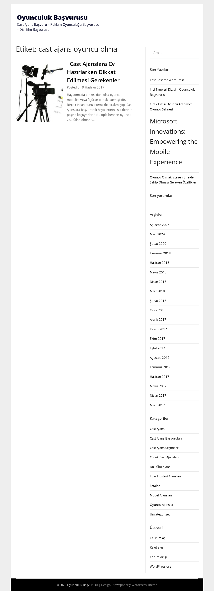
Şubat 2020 (158, 243)
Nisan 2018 (158, 281)
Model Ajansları (161, 495)
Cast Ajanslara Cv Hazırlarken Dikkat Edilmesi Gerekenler (94, 72)
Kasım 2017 (158, 329)
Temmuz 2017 (160, 367)
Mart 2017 (157, 405)
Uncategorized (160, 514)
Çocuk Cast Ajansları (164, 457)
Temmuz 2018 (160, 253)
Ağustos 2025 (159, 225)
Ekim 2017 (157, 338)
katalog (155, 486)
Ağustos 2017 (159, 357)
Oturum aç (157, 538)
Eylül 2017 (157, 348)
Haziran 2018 (159, 262)
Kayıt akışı (157, 547)
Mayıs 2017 (158, 386)
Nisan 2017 (158, 395)
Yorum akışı (158, 557)
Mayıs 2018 (158, 272)
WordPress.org (160, 566)
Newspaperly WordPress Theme (134, 585)
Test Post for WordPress (167, 80)
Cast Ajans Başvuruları (166, 438)
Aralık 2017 (158, 319)
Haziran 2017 (159, 376)
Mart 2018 (157, 291)
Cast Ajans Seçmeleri (164, 448)
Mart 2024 (157, 234)
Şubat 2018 (158, 301)
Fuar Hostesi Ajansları (165, 476)
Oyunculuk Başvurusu (52, 17)
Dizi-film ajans (160, 467)
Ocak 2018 (158, 310)
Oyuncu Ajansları (162, 505)
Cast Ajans (157, 429)
